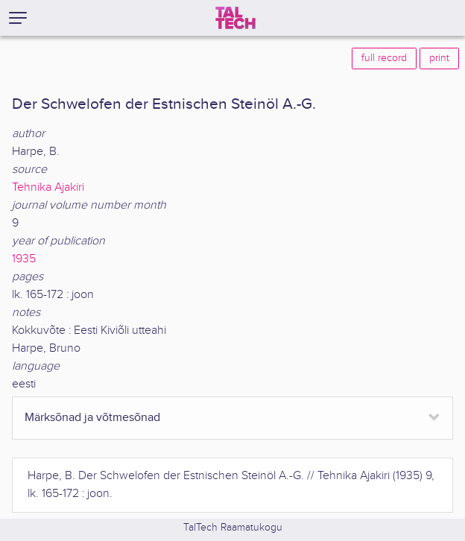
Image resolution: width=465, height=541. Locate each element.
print (439, 58)
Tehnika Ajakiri (48, 187)
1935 (24, 259)
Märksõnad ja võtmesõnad (92, 418)
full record (384, 58)
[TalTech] (235, 18)
